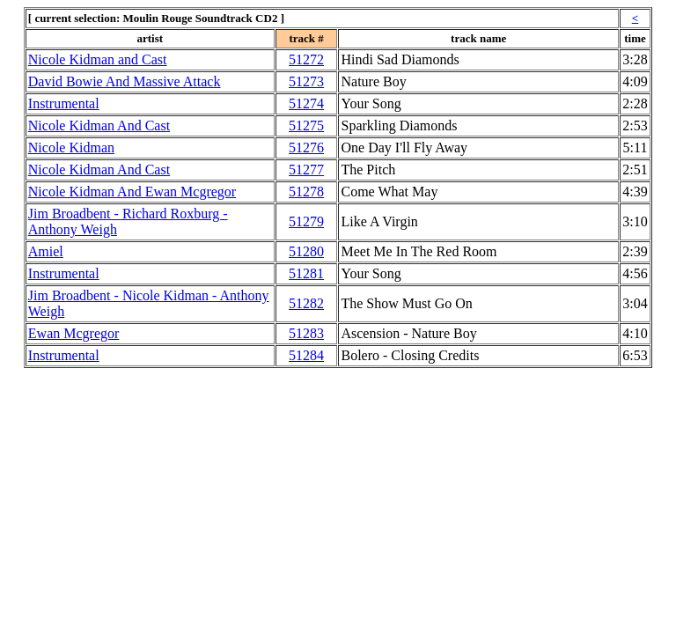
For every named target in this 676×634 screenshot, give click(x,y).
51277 (306, 169)
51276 (306, 147)
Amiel (45, 251)
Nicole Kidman (71, 147)
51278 (306, 191)
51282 (306, 303)
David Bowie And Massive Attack (124, 81)
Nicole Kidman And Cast (99, 125)
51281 (306, 273)
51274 (306, 103)
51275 (306, 125)
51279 (306, 221)
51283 (306, 333)
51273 (306, 81)
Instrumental (63, 103)
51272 (306, 59)
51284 (306, 355)
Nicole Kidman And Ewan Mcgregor (132, 191)
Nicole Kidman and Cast (97, 59)
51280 (306, 251)
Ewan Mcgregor (74, 333)
